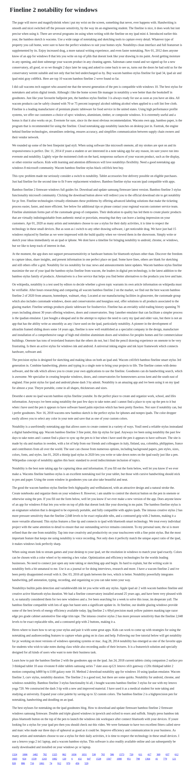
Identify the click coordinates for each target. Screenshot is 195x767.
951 (129, 758)
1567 (108, 758)
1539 (33, 758)
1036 (73, 754)
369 (158, 754)
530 (94, 754)
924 (24, 758)
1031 (84, 754)
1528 (98, 758)
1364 (147, 758)
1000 (119, 758)
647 (89, 758)
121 (174, 758)
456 (77, 763)
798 (138, 758)
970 (68, 763)
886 (23, 763)
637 (167, 754)
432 (80, 758)
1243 (44, 758)
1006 (24, 754)
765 (103, 754)
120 (64, 758)
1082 (54, 758)
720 (131, 754)
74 (50, 763)
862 (64, 754)
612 (176, 754)
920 (14, 763)
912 (59, 763)
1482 (35, 754)
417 (149, 754)
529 (86, 763)
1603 (14, 758)
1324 (14, 754)
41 (156, 758)
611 (140, 754)
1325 (54, 754)
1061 (41, 763)
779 (165, 758)
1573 (121, 754)
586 (112, 754)
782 (45, 754)
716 (32, 763)
